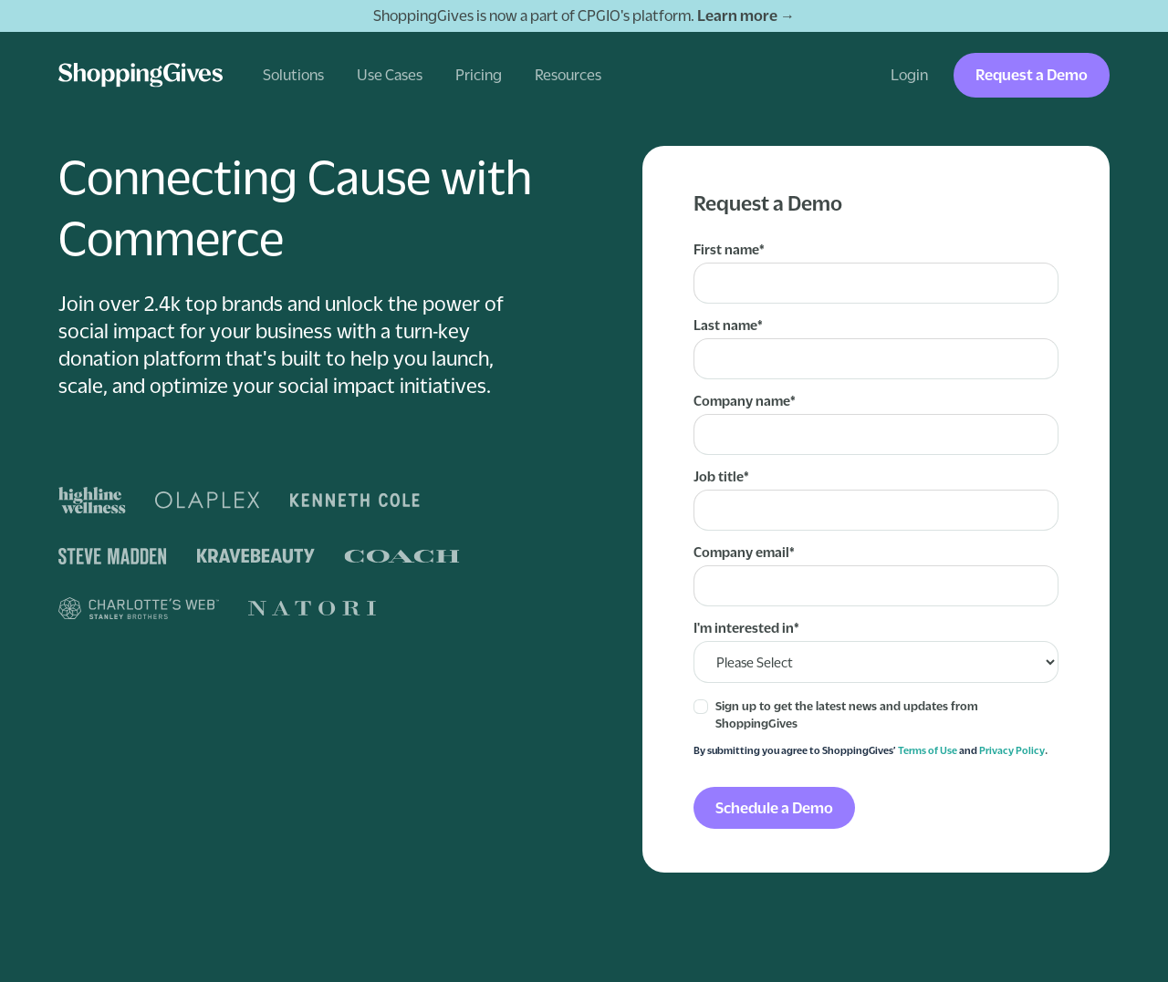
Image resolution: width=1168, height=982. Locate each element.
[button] (293, 75)
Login (909, 75)
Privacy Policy (1012, 750)
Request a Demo (1031, 75)
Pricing (478, 75)
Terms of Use (927, 750)
